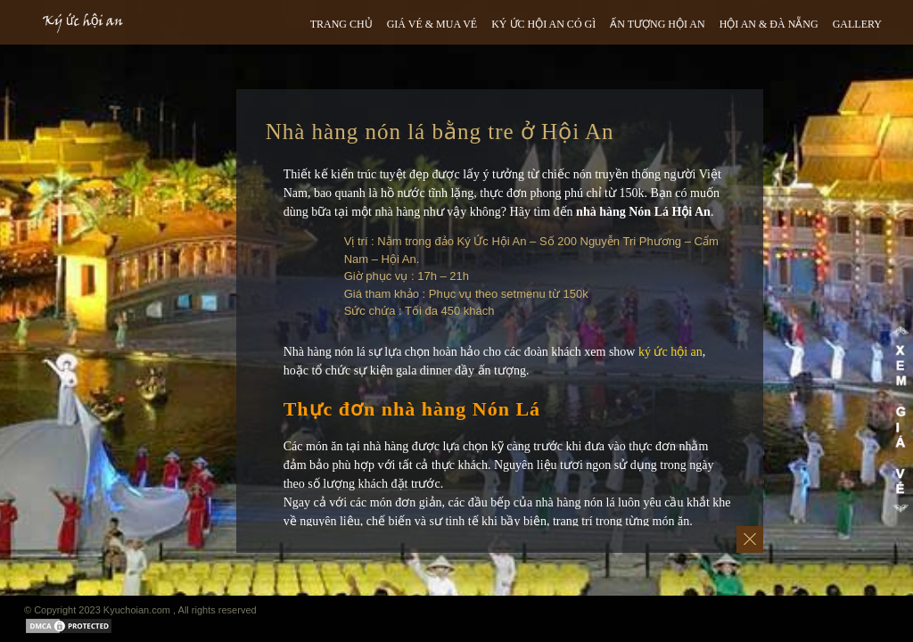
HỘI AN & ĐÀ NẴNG (769, 24)
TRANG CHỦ (341, 24)
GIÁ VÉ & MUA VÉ (432, 24)
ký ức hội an (670, 351)
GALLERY (857, 24)
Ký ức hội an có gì (543, 24)
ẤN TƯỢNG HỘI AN (657, 24)
